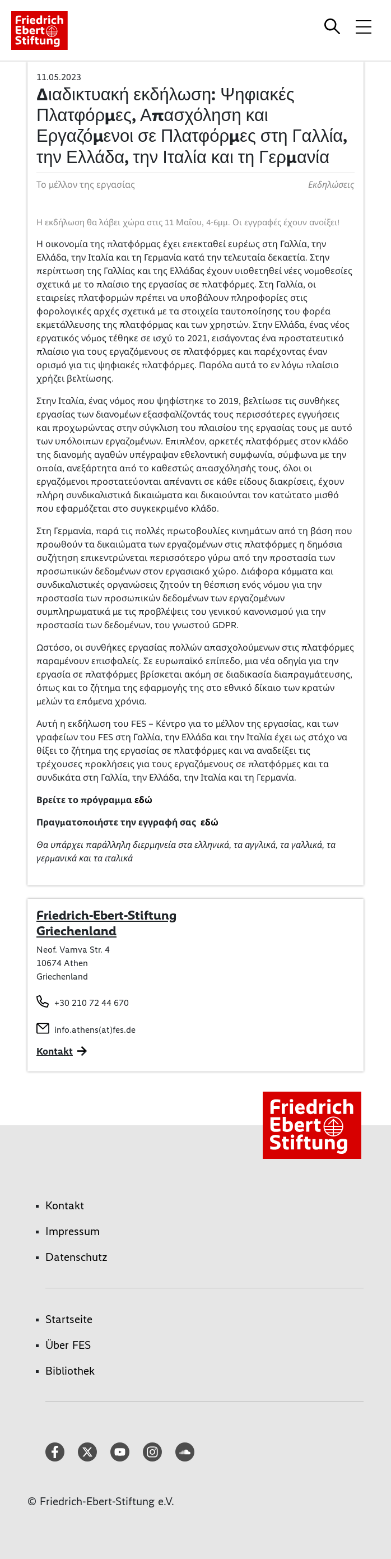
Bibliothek (70, 1370)
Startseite (68, 1319)
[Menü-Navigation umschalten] (363, 26)
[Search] (333, 26)
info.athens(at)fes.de (95, 1029)
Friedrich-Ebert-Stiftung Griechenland (106, 923)
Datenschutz (76, 1257)
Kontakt (64, 1205)
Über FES (68, 1345)
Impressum (72, 1231)
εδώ (143, 800)
